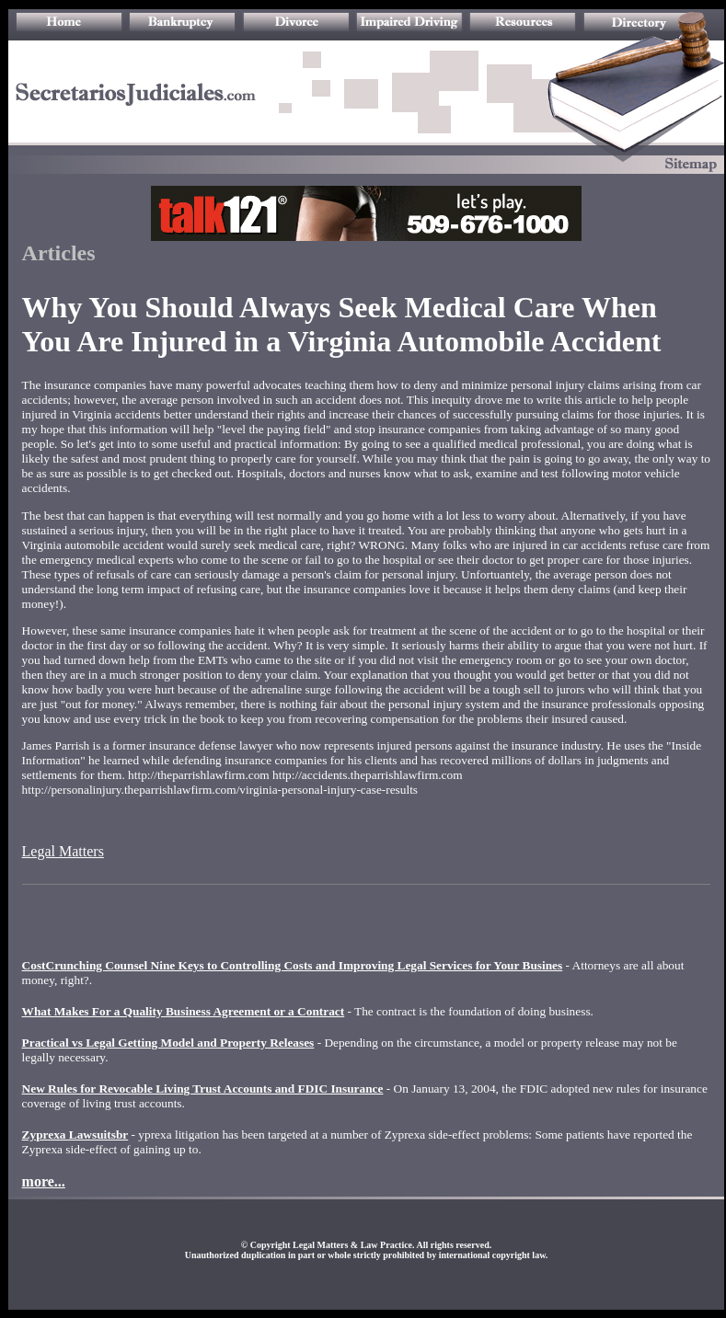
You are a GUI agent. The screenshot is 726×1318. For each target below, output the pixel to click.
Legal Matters (63, 851)
